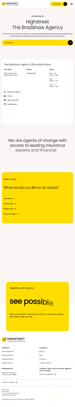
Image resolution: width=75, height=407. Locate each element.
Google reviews (10, 104)
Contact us (42, 359)
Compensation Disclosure (9, 395)
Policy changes (10, 204)
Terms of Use (5, 389)
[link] (10, 4)
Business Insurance (8, 355)
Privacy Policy (5, 391)
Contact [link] (8, 96)
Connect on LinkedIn (9, 382)
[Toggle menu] (71, 4)
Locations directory (45, 363)
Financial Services (7, 363)
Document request (11, 214)
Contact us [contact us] (60, 4)
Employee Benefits (7, 359)
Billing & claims (10, 209)
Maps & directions (11, 100)
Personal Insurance (8, 351)
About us (42, 351)
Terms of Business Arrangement (10, 393)
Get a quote (39, 42)
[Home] (37, 340)
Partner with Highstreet (47, 374)
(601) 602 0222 (31, 73)
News (40, 355)
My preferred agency (12, 92)
